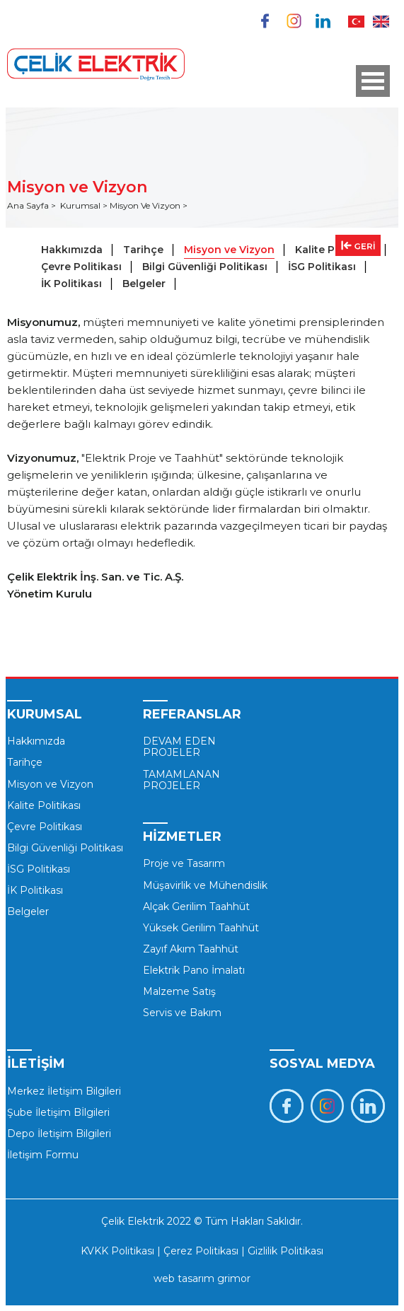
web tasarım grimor (202, 1278)
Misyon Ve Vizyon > (148, 205)
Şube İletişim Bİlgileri (58, 1112)
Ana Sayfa (29, 205)
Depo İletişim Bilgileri (59, 1133)
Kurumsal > (85, 205)
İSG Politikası (322, 266)
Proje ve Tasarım (184, 863)
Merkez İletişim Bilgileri (64, 1091)
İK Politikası (71, 283)
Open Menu (373, 81)
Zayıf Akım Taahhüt (190, 949)
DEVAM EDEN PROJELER (179, 746)
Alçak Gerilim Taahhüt (196, 906)
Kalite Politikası (44, 805)
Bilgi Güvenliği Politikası (204, 266)
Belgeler (144, 283)
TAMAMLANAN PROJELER (181, 780)
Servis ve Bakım (182, 1012)
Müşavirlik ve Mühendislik (205, 885)
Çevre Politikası (81, 266)
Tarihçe (143, 249)
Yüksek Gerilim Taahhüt (201, 927)
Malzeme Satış (179, 991)
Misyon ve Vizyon (229, 249)
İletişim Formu (43, 1154)
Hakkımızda (72, 249)
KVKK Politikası (117, 1251)
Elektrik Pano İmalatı (194, 970)
